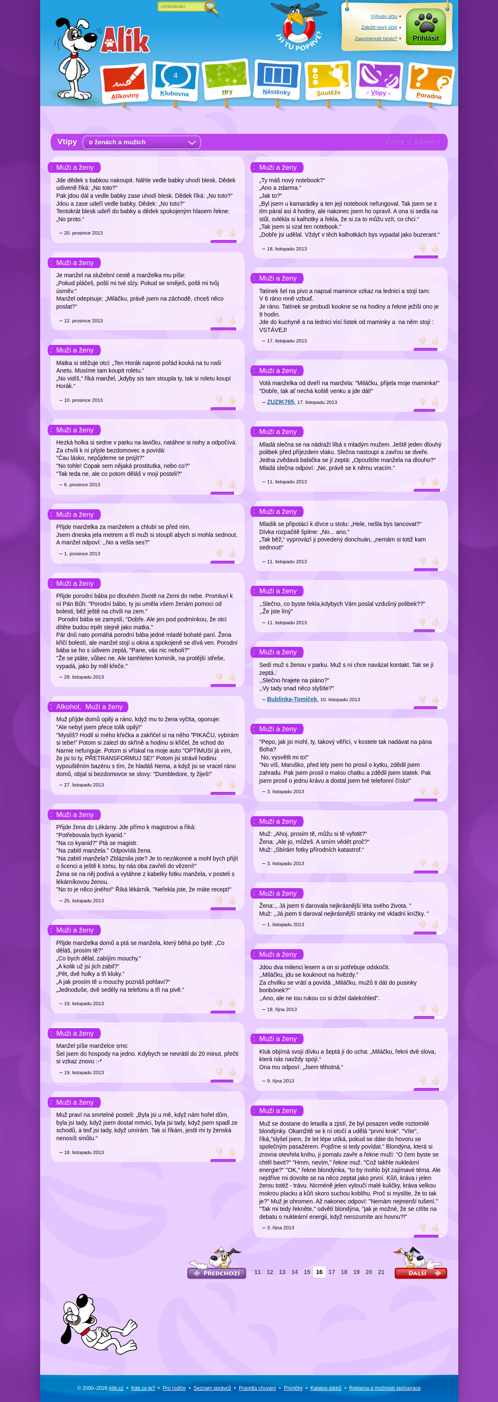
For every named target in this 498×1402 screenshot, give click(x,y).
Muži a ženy (75, 167)
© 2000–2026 (100, 1388)
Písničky (293, 1388)
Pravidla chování (257, 1388)
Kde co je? (143, 1388)
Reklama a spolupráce (385, 1388)
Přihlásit (426, 38)
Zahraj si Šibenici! (413, 141)
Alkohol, (69, 707)
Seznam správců (212, 1388)
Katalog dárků (325, 1388)
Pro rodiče (174, 1388)
